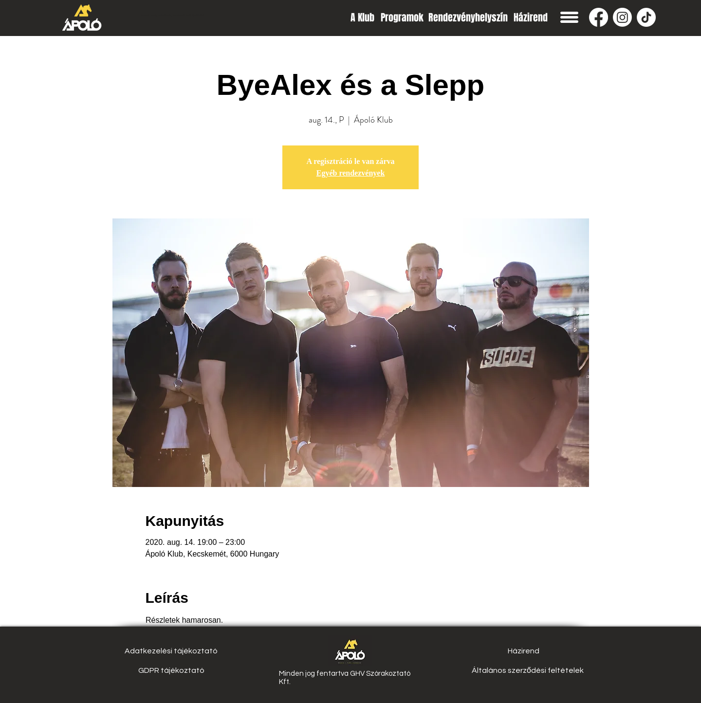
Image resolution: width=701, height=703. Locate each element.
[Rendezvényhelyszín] (468, 17)
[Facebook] (598, 17)
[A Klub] (362, 17)
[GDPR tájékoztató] (171, 670)
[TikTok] (646, 17)
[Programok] (402, 17)
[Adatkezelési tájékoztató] (171, 651)
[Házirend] (530, 17)
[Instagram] (622, 17)
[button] (569, 17)
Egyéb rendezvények (350, 173)
